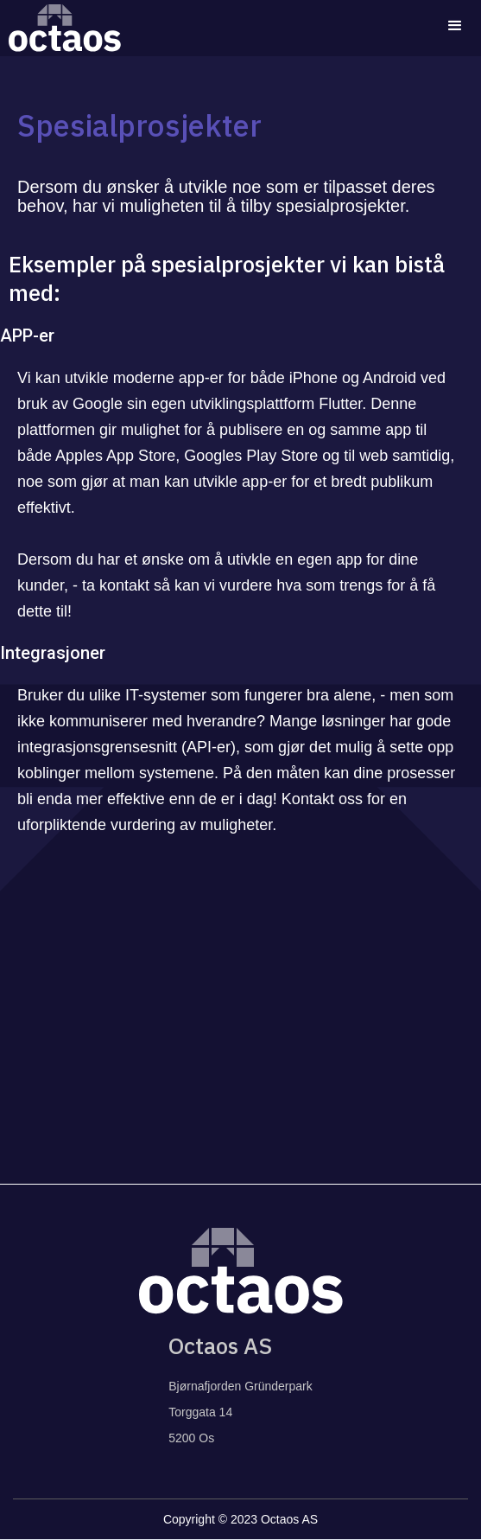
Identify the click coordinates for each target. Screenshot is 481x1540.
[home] (60, 28)
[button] (455, 26)
